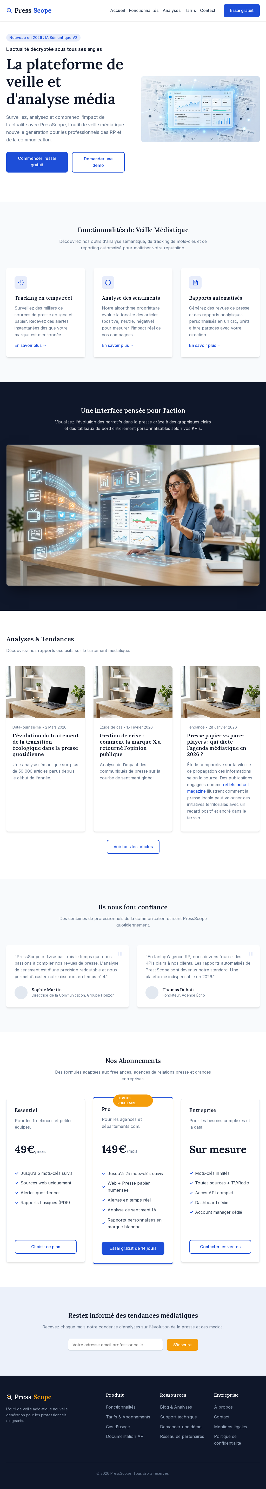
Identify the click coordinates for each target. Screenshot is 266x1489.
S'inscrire (182, 1344)
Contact (207, 10)
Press (28, 11)
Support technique (178, 1416)
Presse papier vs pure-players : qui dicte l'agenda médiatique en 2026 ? (216, 744)
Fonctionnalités (143, 10)
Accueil (117, 10)
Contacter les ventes (220, 1246)
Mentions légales (230, 1426)
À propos (223, 1407)
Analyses (172, 10)
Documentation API (125, 1436)
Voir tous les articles (133, 846)
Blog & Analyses (176, 1407)
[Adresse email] (115, 1345)
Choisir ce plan (45, 1246)
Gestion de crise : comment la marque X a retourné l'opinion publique (130, 744)
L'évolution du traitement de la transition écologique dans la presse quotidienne (45, 744)
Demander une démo (98, 162)
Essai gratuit (242, 10)
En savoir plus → (31, 345)
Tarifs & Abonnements (128, 1416)
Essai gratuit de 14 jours (133, 1248)
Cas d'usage (118, 1426)
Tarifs (190, 10)
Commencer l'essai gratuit (37, 162)
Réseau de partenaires (182, 1436)
